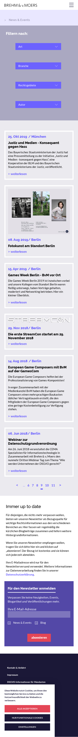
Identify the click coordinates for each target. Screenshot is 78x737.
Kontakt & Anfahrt (16, 668)
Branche (23, 66)
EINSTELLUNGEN (27, 727)
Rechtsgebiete (27, 85)
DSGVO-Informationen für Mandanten (26, 682)
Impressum (12, 675)
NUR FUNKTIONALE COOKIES (27, 717)
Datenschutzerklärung (20, 574)
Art (20, 46)
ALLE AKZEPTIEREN (27, 708)
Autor (21, 104)
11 (53, 485)
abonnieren (39, 637)
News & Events (22, 622)
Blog (43, 622)
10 (47, 485)
